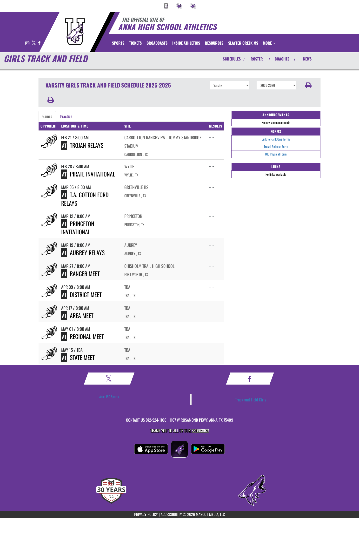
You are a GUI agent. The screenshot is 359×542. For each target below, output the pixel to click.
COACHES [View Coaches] (282, 58)
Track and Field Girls (250, 399)
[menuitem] (166, 6)
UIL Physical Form (276, 153)
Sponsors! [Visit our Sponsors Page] (200, 430)
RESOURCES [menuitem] (214, 43)
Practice (66, 116)
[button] (308, 85)
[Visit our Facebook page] (39, 43)
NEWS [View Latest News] (307, 58)
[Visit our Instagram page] (27, 43)
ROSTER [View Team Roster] (257, 58)
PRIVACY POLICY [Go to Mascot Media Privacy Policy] (146, 514)
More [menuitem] (269, 43)
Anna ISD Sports (109, 396)
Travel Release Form (276, 146)
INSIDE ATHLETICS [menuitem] (186, 43)
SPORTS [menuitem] (118, 43)
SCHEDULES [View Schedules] (232, 58)
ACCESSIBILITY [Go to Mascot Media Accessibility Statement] (171, 514)
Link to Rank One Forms (276, 139)
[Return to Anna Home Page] (74, 31)
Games (47, 116)
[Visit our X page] (34, 43)
